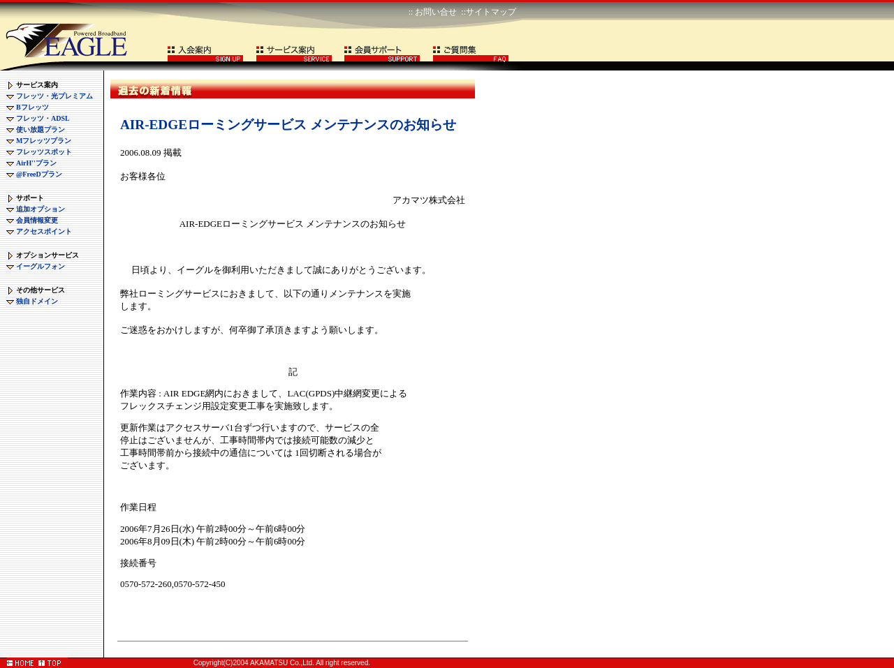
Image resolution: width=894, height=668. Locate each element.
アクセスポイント (44, 231)
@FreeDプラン (39, 174)
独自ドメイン (37, 301)
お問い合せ (436, 12)
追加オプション (40, 209)
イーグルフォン (40, 266)
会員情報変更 (37, 220)
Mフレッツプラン (43, 140)
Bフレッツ (32, 107)
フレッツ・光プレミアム (54, 96)
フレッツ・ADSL (43, 118)
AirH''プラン (36, 163)
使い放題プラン (40, 129)
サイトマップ (491, 12)
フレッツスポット (44, 152)
